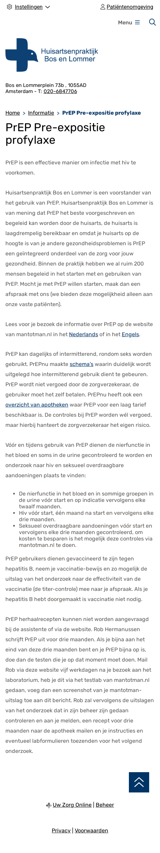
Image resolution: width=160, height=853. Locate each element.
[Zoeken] (152, 22)
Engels (130, 334)
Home (12, 113)
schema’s (81, 364)
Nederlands (83, 334)
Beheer (105, 805)
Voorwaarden (91, 830)
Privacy (61, 830)
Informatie (41, 113)
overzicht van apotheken (36, 404)
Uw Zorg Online (72, 805)
